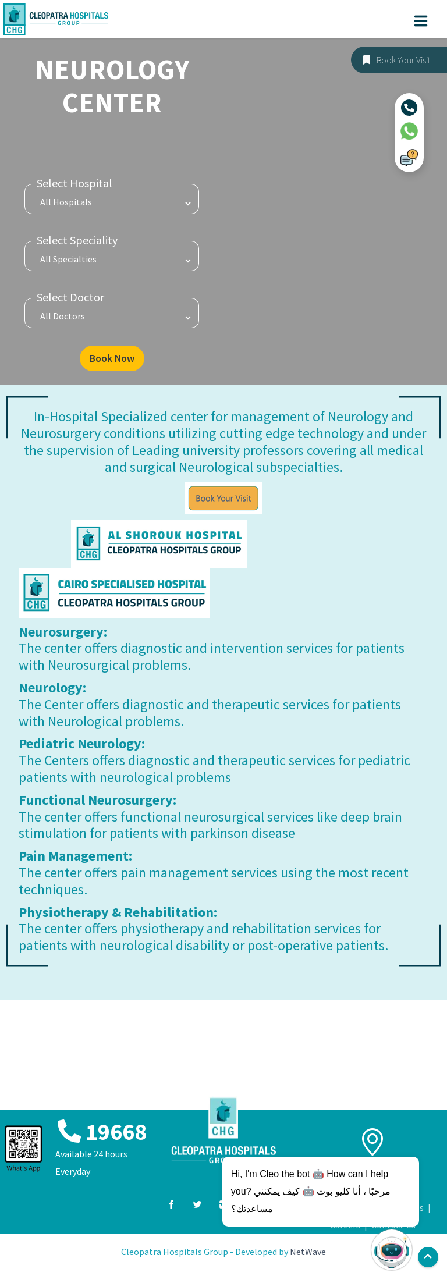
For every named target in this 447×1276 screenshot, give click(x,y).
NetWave (308, 1253)
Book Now (111, 359)
